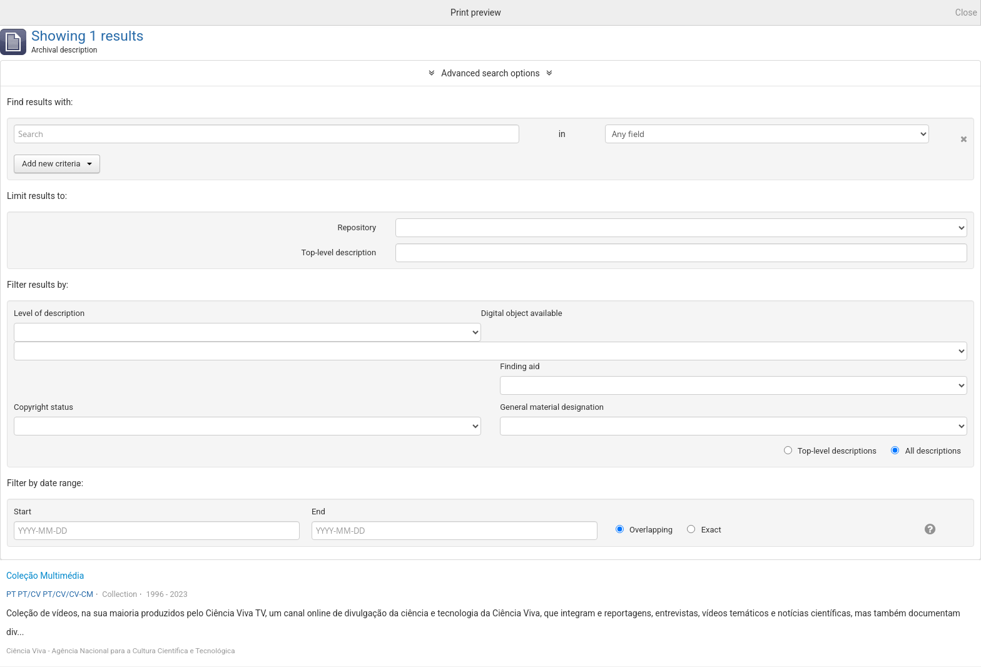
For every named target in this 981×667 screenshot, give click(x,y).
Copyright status (43, 407)
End (318, 511)
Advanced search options (490, 73)
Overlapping (644, 529)
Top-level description (339, 252)
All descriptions (926, 451)
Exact (704, 529)
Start (22, 511)
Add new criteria (57, 163)
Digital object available (521, 313)
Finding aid (519, 366)
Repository (356, 227)
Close (966, 13)
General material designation (552, 407)
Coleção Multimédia (45, 576)
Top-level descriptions (830, 451)
